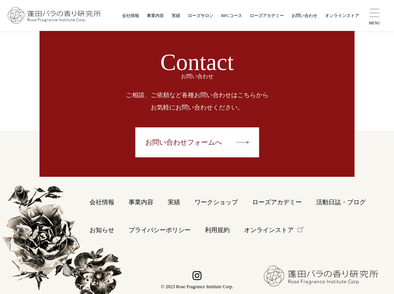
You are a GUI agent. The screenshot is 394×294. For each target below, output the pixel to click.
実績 (176, 15)
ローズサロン (200, 15)
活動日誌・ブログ (341, 202)
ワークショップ (216, 202)
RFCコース (231, 15)
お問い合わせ (304, 15)
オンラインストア (342, 15)
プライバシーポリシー (160, 230)
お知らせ (101, 230)
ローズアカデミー (267, 15)
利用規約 (217, 230)
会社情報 (130, 15)
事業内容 (155, 15)
